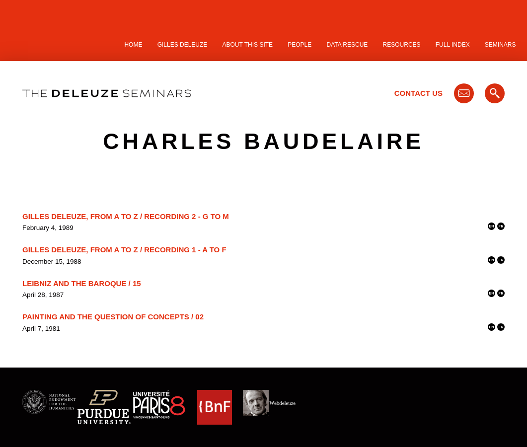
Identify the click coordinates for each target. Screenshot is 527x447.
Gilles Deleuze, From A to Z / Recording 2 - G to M (125, 216)
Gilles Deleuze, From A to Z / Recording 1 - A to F (124, 249)
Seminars (500, 44)
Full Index (453, 44)
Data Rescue (347, 44)
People (299, 44)
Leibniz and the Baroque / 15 (81, 283)
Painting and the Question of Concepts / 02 (113, 316)
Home (133, 44)
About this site (248, 44)
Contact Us (418, 93)
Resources (402, 44)
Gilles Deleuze (182, 44)
